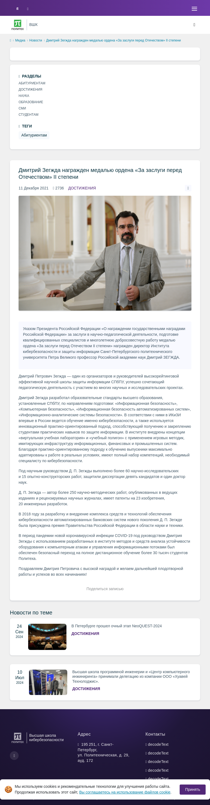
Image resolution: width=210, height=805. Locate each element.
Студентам (28, 115)
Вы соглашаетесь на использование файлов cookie (125, 792)
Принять (192, 789)
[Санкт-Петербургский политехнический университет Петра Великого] (17, 25)
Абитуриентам (32, 83)
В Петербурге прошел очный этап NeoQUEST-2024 (116, 626)
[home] (10, 40)
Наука (24, 96)
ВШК (33, 24)
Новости (35, 40)
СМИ (22, 108)
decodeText (158, 744)
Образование (31, 102)
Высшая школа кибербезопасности (46, 737)
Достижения (82, 188)
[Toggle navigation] (194, 8)
